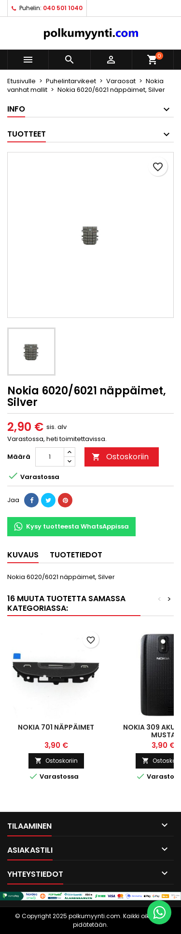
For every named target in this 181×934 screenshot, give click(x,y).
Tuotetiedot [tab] (76, 554)
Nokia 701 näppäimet (56, 727)
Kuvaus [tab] (23, 554)
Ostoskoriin (120, 456)
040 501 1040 (63, 8)
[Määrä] (49, 457)
